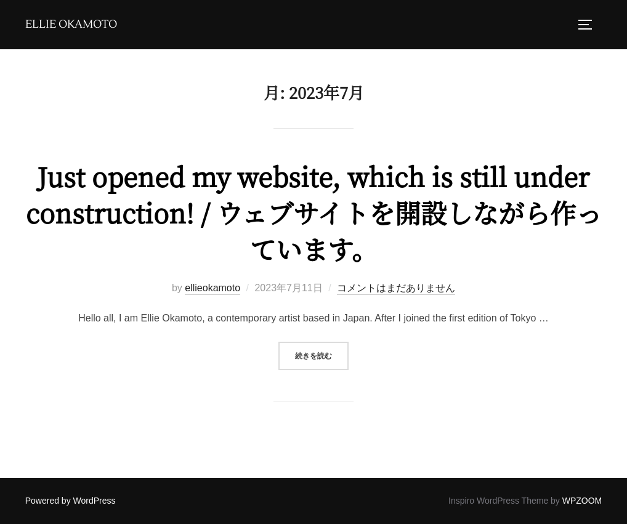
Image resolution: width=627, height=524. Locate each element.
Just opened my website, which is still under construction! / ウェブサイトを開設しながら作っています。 (314, 212)
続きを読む (322, 354)
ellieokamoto (212, 288)
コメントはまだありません (396, 288)
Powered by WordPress (70, 501)
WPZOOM (582, 501)
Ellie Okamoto (71, 24)
